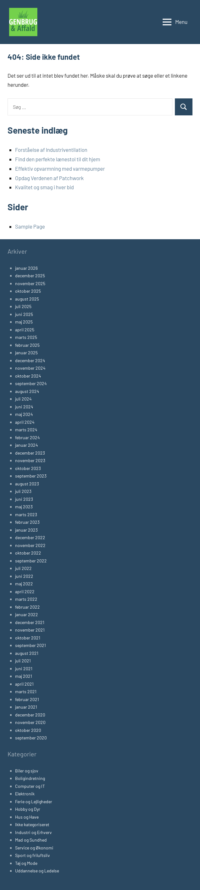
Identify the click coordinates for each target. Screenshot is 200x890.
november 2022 (30, 545)
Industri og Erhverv (33, 832)
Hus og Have (27, 817)
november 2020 (30, 722)
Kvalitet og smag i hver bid (44, 187)
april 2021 (24, 684)
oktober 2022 (28, 553)
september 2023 (30, 475)
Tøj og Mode (26, 863)
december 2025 (30, 275)
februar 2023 (27, 522)
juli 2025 (23, 306)
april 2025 (24, 329)
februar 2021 (27, 699)
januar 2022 (26, 614)
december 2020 (30, 714)
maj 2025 (24, 321)
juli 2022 (23, 568)
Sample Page (30, 226)
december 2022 (30, 537)
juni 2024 (24, 406)
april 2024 (25, 422)
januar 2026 (26, 268)
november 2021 (30, 630)
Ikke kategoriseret (32, 824)
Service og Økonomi (34, 847)
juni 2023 (24, 499)
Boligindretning (30, 778)
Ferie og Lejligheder (33, 801)
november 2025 (30, 283)
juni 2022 (24, 576)
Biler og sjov (26, 770)
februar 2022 (27, 607)
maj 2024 (24, 414)
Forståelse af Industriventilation (51, 149)
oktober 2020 (28, 730)
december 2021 (29, 622)
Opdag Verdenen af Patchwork (49, 178)
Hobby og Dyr (27, 809)
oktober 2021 (27, 637)
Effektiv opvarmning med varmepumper (60, 168)
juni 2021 (23, 668)
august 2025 (27, 298)
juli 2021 (23, 660)
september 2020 (31, 737)
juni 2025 (24, 314)
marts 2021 (25, 691)
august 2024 (27, 391)
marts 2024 (26, 429)
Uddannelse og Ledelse (37, 870)
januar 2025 (26, 352)
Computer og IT (30, 786)
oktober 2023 (28, 468)
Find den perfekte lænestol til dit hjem (57, 159)
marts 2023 (26, 514)
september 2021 (30, 645)
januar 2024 (26, 445)
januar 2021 (26, 707)
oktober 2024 (28, 376)
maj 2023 (24, 506)
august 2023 (27, 483)
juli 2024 (23, 398)
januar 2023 (26, 530)
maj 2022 (24, 583)
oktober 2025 (28, 291)
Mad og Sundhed (31, 840)
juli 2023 (23, 491)
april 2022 (25, 591)
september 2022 (31, 560)
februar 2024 (27, 437)
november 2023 (30, 460)
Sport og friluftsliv (32, 855)
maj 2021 (23, 676)
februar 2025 (27, 345)
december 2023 (30, 453)
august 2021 (26, 653)
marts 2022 (26, 599)
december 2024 (30, 360)
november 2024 (30, 368)
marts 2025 (26, 337)
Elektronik (25, 793)
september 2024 (31, 383)
